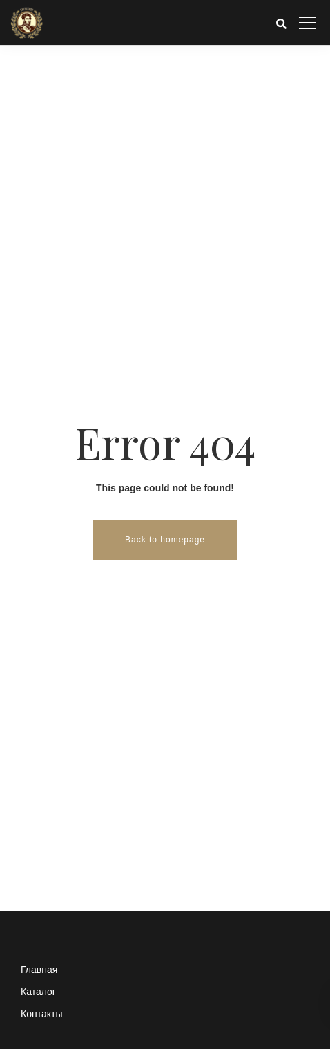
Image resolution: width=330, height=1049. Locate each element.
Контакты (41, 1013)
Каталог (38, 991)
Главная (39, 969)
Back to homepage (165, 540)
